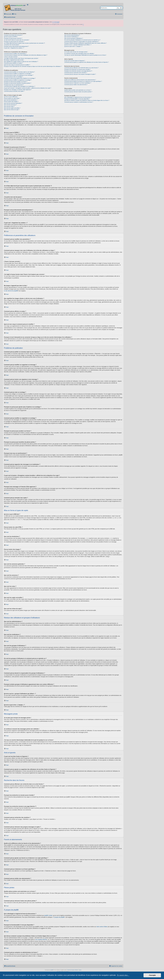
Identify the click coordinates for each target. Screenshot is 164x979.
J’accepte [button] (152, 975)
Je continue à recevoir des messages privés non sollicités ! (79, 53)
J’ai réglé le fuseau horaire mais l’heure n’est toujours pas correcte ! (21, 58)
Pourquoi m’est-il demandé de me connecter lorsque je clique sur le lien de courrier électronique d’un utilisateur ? (33, 66)
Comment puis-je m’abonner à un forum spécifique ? (77, 83)
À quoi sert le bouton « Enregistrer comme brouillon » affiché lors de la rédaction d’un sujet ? (27, 88)
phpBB (52, 969)
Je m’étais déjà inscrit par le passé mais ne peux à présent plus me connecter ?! (24, 43)
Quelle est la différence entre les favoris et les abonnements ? (80, 79)
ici (83, 24)
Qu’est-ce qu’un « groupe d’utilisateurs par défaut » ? (77, 44)
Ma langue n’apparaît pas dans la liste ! (14, 60)
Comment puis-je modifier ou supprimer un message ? (18, 73)
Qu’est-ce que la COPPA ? (10, 36)
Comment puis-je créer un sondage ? (13, 76)
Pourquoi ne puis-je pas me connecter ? (14, 41)
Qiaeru (80, 969)
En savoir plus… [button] (123, 975)
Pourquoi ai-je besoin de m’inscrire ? (13, 35)
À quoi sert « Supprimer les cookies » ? (14, 48)
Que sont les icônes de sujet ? (11, 109)
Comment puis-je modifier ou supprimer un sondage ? (17, 80)
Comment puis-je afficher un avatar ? (13, 63)
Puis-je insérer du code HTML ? (12, 98)
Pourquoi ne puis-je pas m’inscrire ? (13, 38)
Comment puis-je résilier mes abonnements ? (75, 84)
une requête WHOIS (41, 939)
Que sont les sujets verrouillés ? (12, 108)
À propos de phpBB (59, 917)
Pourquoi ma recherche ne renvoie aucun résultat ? (77, 69)
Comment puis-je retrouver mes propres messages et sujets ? (80, 74)
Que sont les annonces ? (10, 104)
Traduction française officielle (72, 969)
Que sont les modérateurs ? (71, 36)
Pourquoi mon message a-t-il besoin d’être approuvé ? (18, 89)
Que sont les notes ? (9, 106)
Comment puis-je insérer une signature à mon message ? (18, 75)
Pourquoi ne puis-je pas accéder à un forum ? (15, 81)
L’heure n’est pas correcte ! (11, 56)
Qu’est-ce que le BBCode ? (11, 96)
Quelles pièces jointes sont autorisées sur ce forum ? (77, 90)
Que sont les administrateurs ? (72, 35)
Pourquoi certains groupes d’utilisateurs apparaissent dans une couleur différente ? (85, 43)
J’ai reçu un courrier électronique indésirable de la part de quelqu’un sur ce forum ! (85, 55)
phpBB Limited (48, 915)
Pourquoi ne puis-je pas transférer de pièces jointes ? (17, 83)
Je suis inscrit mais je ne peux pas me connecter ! (16, 40)
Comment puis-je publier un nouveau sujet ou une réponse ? (19, 72)
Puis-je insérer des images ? (11, 101)
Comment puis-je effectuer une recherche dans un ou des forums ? (81, 67)
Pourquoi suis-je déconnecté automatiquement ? (16, 46)
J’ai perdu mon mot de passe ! (11, 44)
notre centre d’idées (101, 926)
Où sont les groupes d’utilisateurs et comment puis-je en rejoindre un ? (82, 40)
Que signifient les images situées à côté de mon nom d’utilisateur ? (21, 61)
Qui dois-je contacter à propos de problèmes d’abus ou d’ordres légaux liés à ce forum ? (86, 100)
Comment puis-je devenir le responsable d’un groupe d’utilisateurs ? (81, 41)
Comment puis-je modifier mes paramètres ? (15, 53)
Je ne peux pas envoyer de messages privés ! (76, 51)
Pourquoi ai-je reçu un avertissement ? (14, 84)
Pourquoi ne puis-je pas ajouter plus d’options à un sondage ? (20, 78)
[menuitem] (14, 14)
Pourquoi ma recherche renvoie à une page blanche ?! (78, 71)
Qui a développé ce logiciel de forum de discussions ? (78, 97)
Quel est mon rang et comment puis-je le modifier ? (17, 64)
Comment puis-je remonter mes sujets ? (14, 91)
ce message (55, 22)
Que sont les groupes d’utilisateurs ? (73, 38)
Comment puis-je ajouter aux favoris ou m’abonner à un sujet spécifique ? (83, 81)
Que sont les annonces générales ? (13, 103)
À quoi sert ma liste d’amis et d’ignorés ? (74, 60)
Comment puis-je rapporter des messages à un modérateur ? (19, 86)
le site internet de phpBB (11, 291)
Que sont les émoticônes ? (11, 100)
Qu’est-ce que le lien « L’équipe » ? (73, 46)
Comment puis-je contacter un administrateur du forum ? (78, 102)
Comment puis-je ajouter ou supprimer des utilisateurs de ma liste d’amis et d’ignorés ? (86, 62)
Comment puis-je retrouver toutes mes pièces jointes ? (78, 91)
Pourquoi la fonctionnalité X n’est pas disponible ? (77, 98)
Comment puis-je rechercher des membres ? (75, 72)
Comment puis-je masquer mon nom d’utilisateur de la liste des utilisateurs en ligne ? (25, 55)
